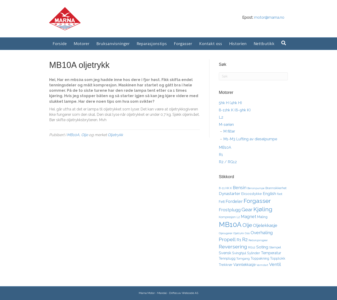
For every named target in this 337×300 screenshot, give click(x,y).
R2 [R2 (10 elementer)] (245, 239)
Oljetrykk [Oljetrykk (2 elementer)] (238, 233)
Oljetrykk (115, 135)
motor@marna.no (269, 17)
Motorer (81, 43)
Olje (84, 135)
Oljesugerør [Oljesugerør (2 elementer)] (225, 233)
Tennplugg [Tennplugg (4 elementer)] (227, 258)
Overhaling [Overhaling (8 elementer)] (262, 232)
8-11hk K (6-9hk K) (235, 110)
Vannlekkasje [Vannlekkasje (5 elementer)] (244, 264)
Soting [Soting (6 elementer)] (262, 247)
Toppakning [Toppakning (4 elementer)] (260, 258)
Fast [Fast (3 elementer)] (279, 194)
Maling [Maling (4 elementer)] (262, 217)
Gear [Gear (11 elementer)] (247, 209)
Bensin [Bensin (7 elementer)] (239, 187)
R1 (221, 154)
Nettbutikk (264, 43)
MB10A (73, 135)
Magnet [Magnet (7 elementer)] (248, 216)
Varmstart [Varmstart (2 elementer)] (262, 265)
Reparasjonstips (152, 43)
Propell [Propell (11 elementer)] (227, 239)
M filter (229, 131)
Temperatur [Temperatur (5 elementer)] (271, 253)
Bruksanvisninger (113, 43)
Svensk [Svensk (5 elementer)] (225, 253)
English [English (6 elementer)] (269, 193)
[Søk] (283, 43)
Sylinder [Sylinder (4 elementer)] (253, 253)
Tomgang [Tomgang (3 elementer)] (243, 258)
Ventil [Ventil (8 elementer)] (275, 264)
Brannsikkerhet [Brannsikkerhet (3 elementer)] (275, 188)
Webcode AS (190, 293)
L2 (221, 117)
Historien (238, 43)
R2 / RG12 (228, 162)
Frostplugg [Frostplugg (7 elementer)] (230, 209)
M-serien (226, 124)
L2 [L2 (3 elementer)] (238, 217)
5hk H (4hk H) (230, 103)
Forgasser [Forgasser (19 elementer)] (257, 200)
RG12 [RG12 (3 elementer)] (251, 247)
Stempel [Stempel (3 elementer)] (275, 247)
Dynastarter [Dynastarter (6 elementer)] (229, 193)
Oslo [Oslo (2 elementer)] (247, 233)
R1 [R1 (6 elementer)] (239, 239)
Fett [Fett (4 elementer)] (222, 202)
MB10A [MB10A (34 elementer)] (230, 224)
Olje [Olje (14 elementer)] (247, 225)
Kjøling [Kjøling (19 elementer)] (262, 209)
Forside (60, 43)
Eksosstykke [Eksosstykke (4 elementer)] (251, 194)
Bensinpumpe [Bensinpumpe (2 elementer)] (255, 188)
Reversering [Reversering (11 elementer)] (233, 247)
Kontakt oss (210, 43)
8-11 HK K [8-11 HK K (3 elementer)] (225, 188)
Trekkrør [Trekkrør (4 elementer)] (225, 265)
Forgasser (183, 43)
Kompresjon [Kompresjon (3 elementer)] (227, 217)
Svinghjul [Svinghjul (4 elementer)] (239, 253)
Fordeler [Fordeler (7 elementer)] (234, 201)
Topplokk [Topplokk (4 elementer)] (277, 258)
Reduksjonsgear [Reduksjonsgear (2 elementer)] (258, 240)
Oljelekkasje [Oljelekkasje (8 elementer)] (265, 225)
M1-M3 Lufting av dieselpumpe (250, 139)
